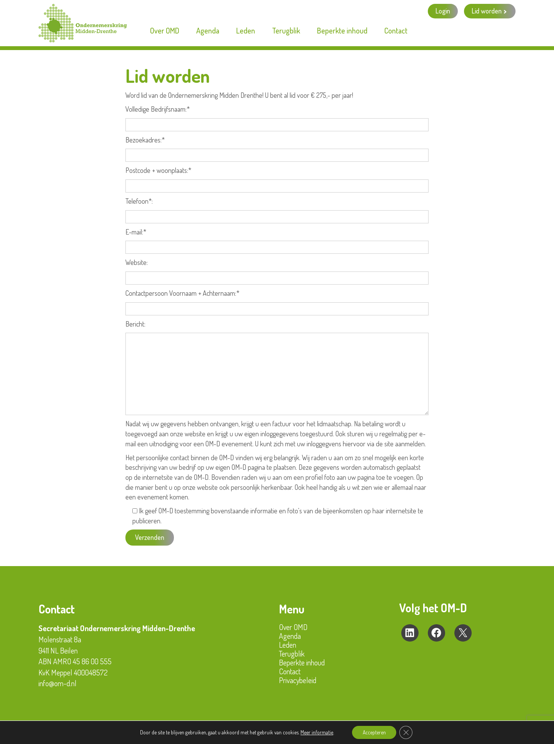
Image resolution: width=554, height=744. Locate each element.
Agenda (290, 636)
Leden (287, 645)
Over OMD (293, 627)
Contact (289, 671)
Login (443, 11)
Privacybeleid (297, 680)
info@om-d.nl (57, 683)
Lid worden (487, 11)
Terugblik (292, 653)
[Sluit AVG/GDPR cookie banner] (407, 732)
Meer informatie (315, 732)
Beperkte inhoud (302, 662)
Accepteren (373, 732)
